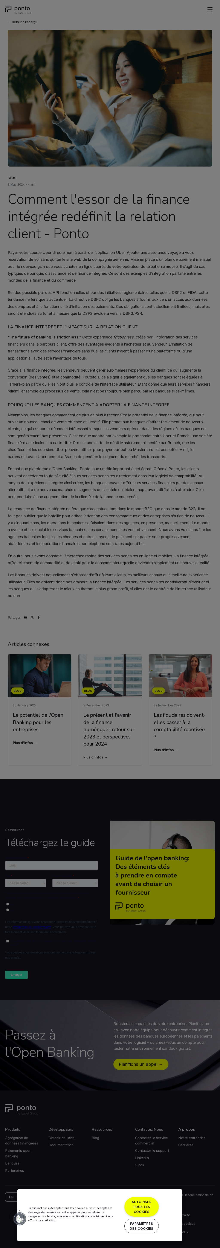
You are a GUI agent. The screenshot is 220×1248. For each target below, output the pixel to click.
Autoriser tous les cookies (141, 1207)
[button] (16, 1217)
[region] (99, 1215)
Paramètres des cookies (141, 1226)
